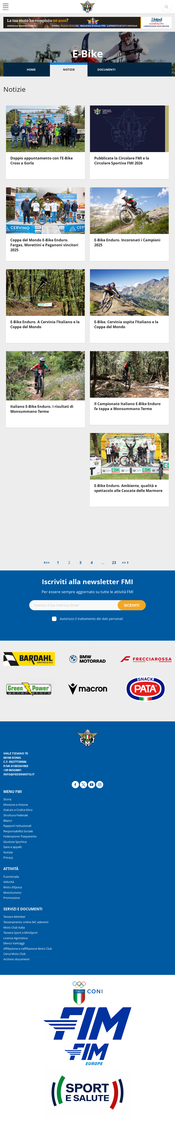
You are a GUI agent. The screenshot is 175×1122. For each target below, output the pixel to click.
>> (125, 562)
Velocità (8, 882)
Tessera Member (14, 917)
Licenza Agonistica (15, 938)
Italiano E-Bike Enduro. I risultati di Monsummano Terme (41, 409)
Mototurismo (12, 893)
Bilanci (7, 821)
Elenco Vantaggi (14, 943)
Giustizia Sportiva (15, 842)
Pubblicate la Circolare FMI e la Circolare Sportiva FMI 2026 (121, 161)
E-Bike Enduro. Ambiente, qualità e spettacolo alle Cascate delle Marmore (128, 488)
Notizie (69, 69)
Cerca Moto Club (14, 954)
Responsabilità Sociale (18, 831)
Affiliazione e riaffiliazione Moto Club (27, 949)
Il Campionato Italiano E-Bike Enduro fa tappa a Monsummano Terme (127, 406)
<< (46, 562)
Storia (7, 799)
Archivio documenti (16, 959)
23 (114, 562)
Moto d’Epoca (12, 887)
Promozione (11, 898)
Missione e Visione (15, 805)
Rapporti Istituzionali (17, 826)
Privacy (8, 857)
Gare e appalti (12, 847)
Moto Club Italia (14, 927)
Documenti (106, 69)
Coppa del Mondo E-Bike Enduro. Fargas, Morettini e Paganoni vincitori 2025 (44, 245)
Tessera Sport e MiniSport (20, 933)
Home (31, 69)
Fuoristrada (11, 877)
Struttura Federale (15, 815)
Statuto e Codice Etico (18, 810)
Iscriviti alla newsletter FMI (87, 581)
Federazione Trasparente (19, 836)
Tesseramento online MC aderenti (25, 922)
